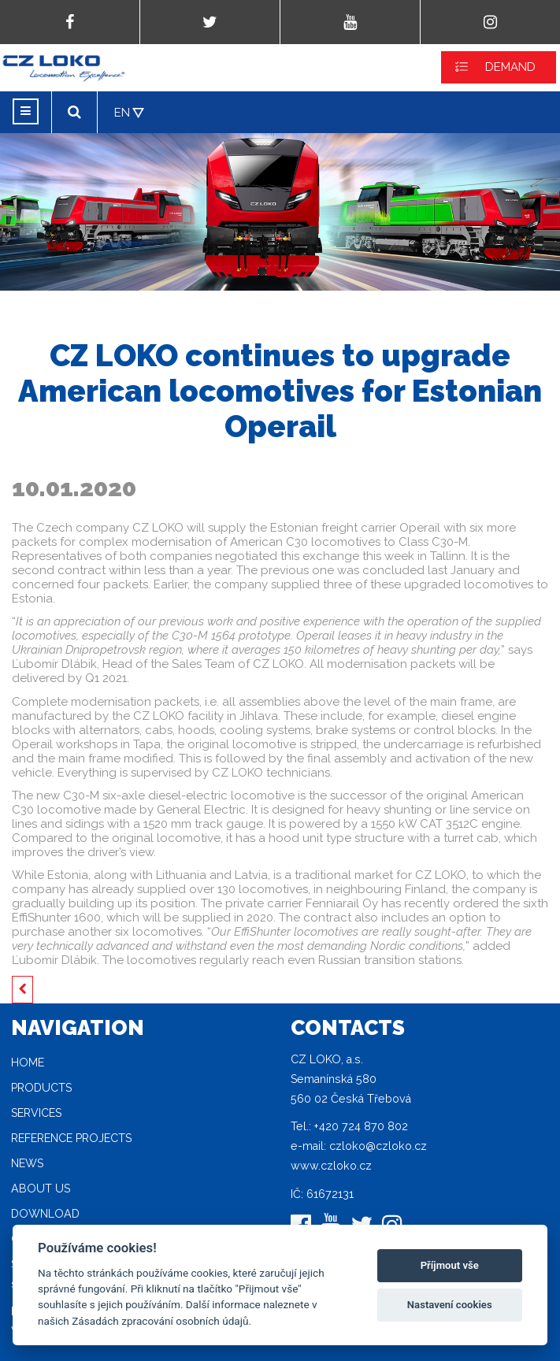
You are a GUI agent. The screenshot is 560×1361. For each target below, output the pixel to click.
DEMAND (510, 67)
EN (122, 113)
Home (27, 1062)
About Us (40, 1188)
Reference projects (71, 1138)
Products (41, 1087)
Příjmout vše (450, 1265)
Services (36, 1113)
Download (45, 1213)
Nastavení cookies (449, 1305)
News (27, 1163)
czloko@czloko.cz (378, 1146)
